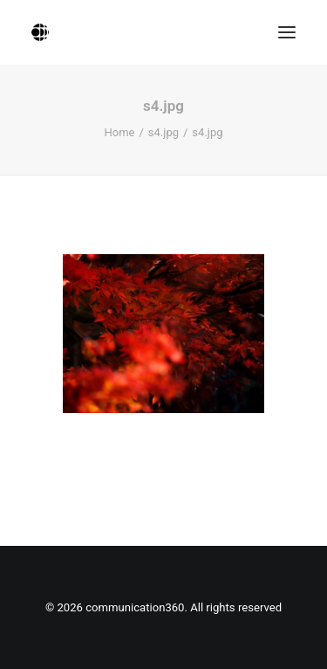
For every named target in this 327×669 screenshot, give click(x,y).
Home (119, 132)
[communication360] (40, 32)
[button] (287, 32)
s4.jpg (163, 132)
